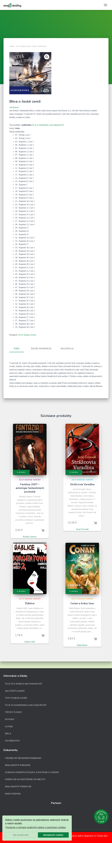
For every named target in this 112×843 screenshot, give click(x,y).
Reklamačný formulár (18, 786)
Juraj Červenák (82, 529)
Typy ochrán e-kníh (16, 698)
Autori (9, 726)
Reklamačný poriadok (17, 765)
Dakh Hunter (82, 644)
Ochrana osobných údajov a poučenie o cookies (32, 772)
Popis (16, 349)
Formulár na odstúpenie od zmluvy (25, 779)
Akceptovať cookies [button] (53, 835)
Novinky (9, 719)
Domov (12, 46)
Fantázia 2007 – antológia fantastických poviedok (30, 487)
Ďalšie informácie (41, 349)
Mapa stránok (13, 794)
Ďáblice (30, 603)
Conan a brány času (82, 603)
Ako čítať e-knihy (15, 691)
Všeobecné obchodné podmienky (23, 758)
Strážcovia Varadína (82, 484)
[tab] (18, 348)
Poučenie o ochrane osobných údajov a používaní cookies (36, 827)
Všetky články (13, 712)
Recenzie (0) (67, 349)
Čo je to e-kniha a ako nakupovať (23, 684)
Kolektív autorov (29, 536)
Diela (8, 733)
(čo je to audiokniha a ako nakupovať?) (48, 125)
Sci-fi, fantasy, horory (23, 46)
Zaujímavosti (12, 741)
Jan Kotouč (14, 107)
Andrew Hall (29, 641)
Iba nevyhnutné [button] (21, 835)
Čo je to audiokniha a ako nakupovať (26, 705)
